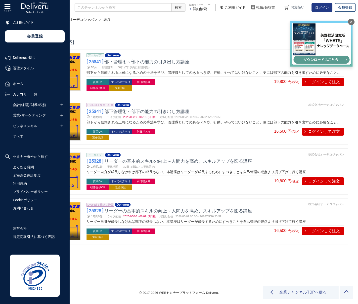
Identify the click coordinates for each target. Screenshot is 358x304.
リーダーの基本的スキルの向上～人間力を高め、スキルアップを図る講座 (224, 161)
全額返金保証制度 (27, 175)
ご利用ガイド (232, 7)
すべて (18, 136)
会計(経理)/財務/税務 (29, 105)
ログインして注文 (324, 81)
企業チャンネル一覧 (103, 20)
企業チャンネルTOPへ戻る (303, 292)
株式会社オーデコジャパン (146, 20)
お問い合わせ (23, 208)
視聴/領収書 (263, 7)
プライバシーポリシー (30, 192)
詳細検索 (198, 9)
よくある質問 (23, 167)
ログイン (322, 7)
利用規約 (20, 184)
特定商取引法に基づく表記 (34, 237)
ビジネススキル (25, 126)
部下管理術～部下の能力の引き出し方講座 (192, 61)
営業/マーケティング (29, 115)
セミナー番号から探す (26, 156)
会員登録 (345, 7)
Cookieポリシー (25, 200)
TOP (78, 20)
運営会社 (20, 228)
